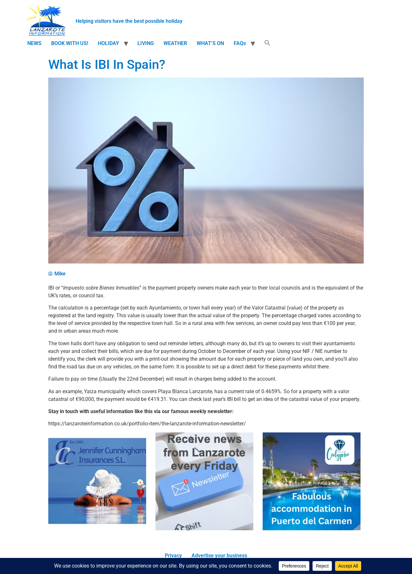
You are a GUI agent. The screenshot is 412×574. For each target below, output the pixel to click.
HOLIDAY (108, 43)
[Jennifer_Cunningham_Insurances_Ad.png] (97, 528)
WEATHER (175, 43)
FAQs (240, 43)
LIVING (145, 43)
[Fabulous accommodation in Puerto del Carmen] (311, 528)
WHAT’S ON (210, 43)
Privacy (173, 555)
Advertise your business (219, 555)
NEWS (34, 43)
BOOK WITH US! (69, 43)
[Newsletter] (204, 528)
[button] (267, 43)
